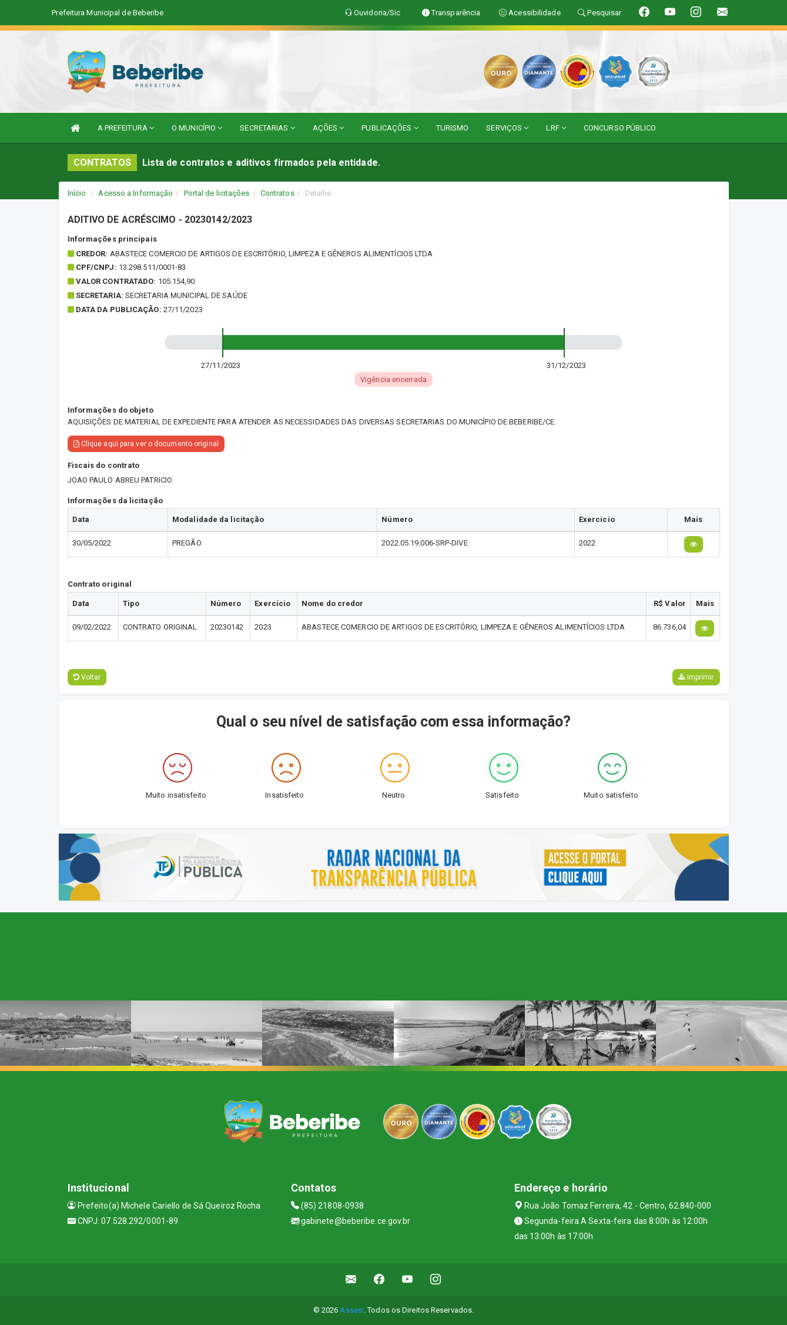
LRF (556, 127)
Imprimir (696, 677)
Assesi (352, 1310)
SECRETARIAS (267, 127)
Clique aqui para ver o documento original (146, 444)
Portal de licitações (217, 193)
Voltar (87, 677)
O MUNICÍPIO (197, 127)
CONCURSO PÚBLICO (620, 127)
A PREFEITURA (126, 127)
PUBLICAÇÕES (389, 127)
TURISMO (452, 127)
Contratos (277, 193)
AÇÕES (328, 127)
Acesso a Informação (135, 193)
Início (77, 193)
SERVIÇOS (507, 127)
